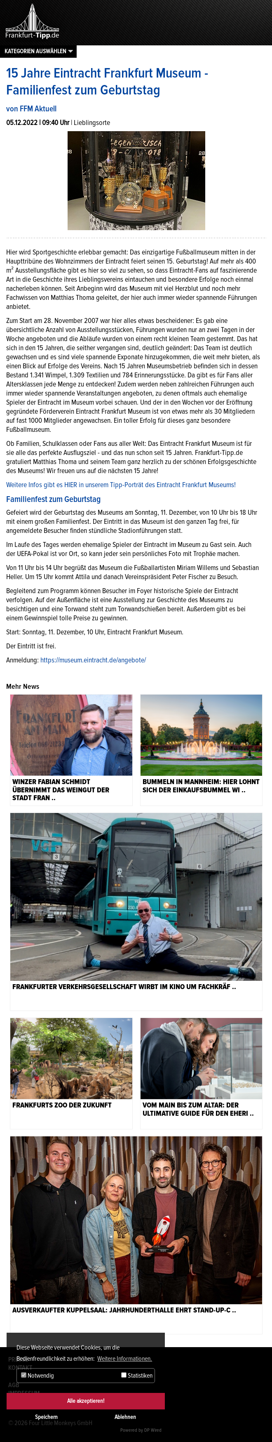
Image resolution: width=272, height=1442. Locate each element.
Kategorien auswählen (35, 51)
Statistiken (136, 1375)
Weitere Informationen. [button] (124, 1359)
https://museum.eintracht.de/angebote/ (93, 659)
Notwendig (37, 1375)
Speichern (46, 1417)
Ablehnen (125, 1417)
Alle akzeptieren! (85, 1400)
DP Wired (153, 1430)
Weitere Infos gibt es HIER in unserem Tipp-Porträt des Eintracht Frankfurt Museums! (121, 484)
